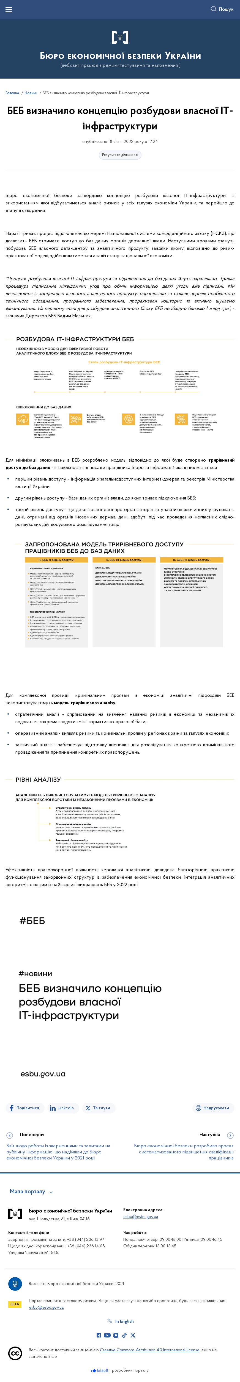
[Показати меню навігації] (8, 9)
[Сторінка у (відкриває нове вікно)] (141, 1335)
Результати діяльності (120, 155)
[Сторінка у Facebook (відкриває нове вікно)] (99, 1335)
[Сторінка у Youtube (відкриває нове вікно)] (107, 1335)
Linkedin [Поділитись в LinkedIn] (66, 1108)
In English (124, 1321)
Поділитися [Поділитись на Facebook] (28, 1108)
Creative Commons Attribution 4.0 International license (150, 1350)
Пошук (226, 9)
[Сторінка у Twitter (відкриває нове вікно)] (133, 1335)
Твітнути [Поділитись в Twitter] (101, 1108)
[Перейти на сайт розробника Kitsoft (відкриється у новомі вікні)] (100, 1371)
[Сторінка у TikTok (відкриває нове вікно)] (124, 1335)
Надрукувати (216, 1108)
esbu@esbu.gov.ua (140, 1217)
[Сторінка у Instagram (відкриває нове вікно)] (116, 1335)
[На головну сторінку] (120, 48)
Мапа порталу (27, 1192)
